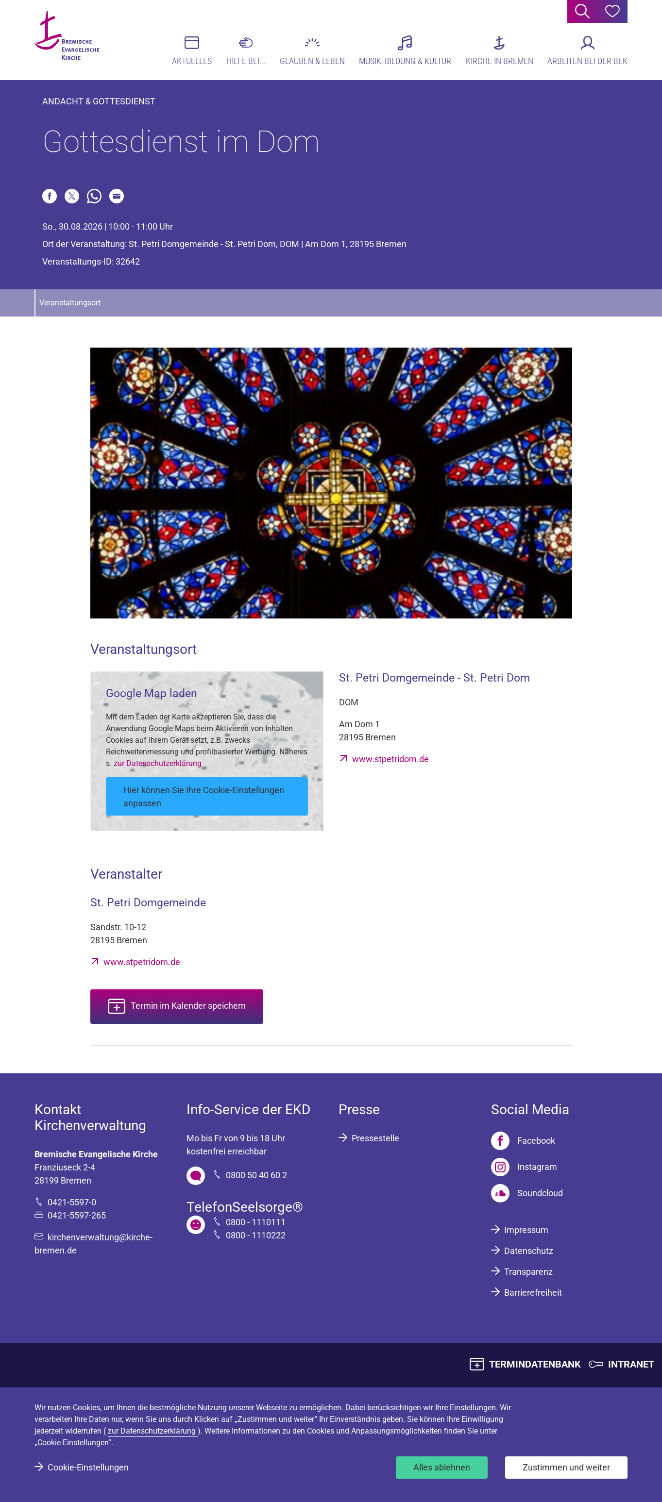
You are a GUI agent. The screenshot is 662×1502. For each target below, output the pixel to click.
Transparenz (528, 1272)
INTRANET (631, 1364)
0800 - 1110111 (256, 1222)
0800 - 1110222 (256, 1235)
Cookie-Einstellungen (88, 1467)
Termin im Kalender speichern (188, 1006)
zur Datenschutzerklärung (158, 763)
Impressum (526, 1230)
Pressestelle (375, 1138)
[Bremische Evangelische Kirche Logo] (72, 39)
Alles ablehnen (441, 1467)
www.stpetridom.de (390, 759)
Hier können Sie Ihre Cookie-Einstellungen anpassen (203, 796)
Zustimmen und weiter (566, 1467)
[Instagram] (524, 1167)
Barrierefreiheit (533, 1292)
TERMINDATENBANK (535, 1364)
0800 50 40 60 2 (256, 1175)
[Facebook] (523, 1141)
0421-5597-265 (77, 1215)
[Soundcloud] (527, 1193)
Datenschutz (528, 1251)
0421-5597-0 (72, 1202)
